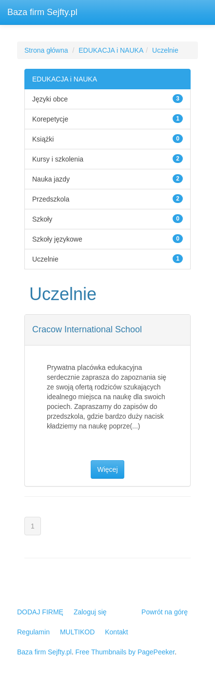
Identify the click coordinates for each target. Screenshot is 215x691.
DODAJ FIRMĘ (40, 612)
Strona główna (46, 50)
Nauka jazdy (51, 179)
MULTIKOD (77, 632)
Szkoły (42, 219)
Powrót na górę (164, 612)
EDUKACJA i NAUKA (110, 50)
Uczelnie (165, 50)
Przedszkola (50, 199)
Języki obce (50, 99)
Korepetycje (50, 119)
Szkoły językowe (57, 239)
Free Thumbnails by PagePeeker (125, 652)
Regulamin (33, 632)
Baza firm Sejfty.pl (42, 12)
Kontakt (116, 632)
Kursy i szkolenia (57, 159)
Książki (43, 139)
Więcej (107, 469)
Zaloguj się (90, 612)
